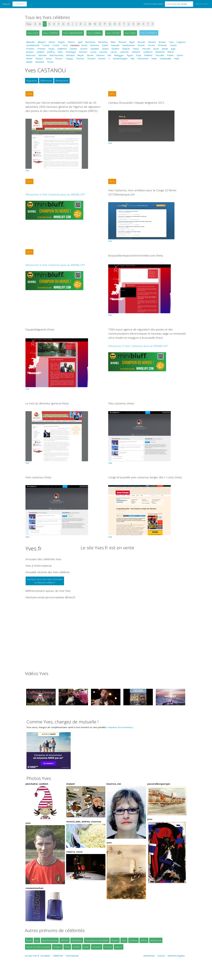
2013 (29, 251)
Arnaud (108, 946)
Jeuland (40, 51)
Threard (91, 58)
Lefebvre (148, 51)
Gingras (126, 48)
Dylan (86, 946)
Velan (154, 58)
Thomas (80, 58)
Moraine (42, 55)
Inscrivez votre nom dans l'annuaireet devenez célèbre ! (45, 581)
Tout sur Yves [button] (201, 4)
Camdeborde (32, 45)
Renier (29, 58)
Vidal (176, 58)
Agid (80, 41)
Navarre (100, 55)
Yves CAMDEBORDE (73, 33)
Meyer (80, 55)
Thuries (59, 58)
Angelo (61, 41)
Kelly (124, 940)
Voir (27, 170)
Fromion (30, 48)
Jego (173, 48)
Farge (51, 48)
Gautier (73, 48)
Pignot (129, 55)
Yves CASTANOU (149, 32)
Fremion (41, 48)
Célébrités (19, 4)
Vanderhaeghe (120, 58)
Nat (109, 55)
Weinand (39, 61)
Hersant (146, 48)
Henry (136, 48)
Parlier (170, 55)
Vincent (102, 58)
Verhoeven (143, 58)
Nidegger (119, 55)
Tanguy (69, 58)
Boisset (122, 41)
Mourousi (31, 55)
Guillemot (62, 48)
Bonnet (152, 41)
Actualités (45, 955)
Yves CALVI (33, 33)
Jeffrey (144, 940)
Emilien (76, 946)
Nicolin (90, 55)
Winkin (29, 61)
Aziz (37, 940)
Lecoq (93, 51)
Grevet (84, 48)
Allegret (42, 41)
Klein (60, 51)
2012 (112, 93)
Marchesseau (56, 55)
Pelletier (148, 55)
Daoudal (115, 45)
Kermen (83, 51)
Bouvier (141, 41)
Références (46, 80)
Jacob (156, 48)
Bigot (132, 41)
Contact (161, 955)
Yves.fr (6, 4)
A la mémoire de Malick (96, 940)
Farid (67, 946)
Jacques (30, 51)
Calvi (171, 41)
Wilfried (64, 940)
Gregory (57, 946)
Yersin (50, 61)
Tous (28, 23)
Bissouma (90, 41)
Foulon (173, 45)
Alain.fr (118, 946)
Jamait (165, 48)
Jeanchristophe (49, 940)
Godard (115, 48)
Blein (113, 41)
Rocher (141, 45)
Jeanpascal (155, 940)
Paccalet (159, 55)
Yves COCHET (113, 33)
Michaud (70, 55)
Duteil (84, 45)
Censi (65, 45)
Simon (49, 58)
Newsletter (149, 955)
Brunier (162, 41)
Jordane (133, 940)
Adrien (51, 41)
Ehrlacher (162, 45)
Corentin (96, 946)
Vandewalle (165, 58)
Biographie (31, 80)
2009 (29, 93)
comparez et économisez (120, 727)
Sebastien (77, 940)
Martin (170, 51)
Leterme (124, 51)
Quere (179, 55)
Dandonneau (128, 45)
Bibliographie (62, 80)
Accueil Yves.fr (32, 955)
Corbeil (45, 45)
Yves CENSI (130, 33)
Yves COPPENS (50, 33)
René (29, 940)
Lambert (135, 51)
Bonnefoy (103, 41)
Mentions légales (176, 955)
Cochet (56, 45)
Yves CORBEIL (94, 33)
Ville (132, 58)
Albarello (30, 41)
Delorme (94, 45)
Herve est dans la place (38, 946)
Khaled (115, 940)
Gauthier (94, 48)
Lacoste (103, 51)
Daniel (105, 45)
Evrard (151, 45)
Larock (113, 51)
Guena (105, 48)
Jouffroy (51, 51)
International (72, 955)
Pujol (138, 55)
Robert (39, 58)
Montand (160, 51)
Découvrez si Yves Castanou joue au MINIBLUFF (55, 194)
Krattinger (70, 51)
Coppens (181, 41)
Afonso (71, 41)
